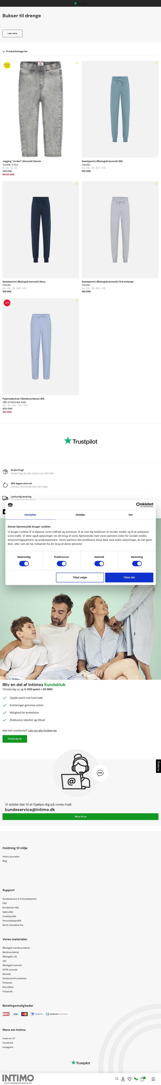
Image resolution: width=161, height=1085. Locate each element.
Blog (5, 860)
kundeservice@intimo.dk (30, 809)
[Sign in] (123, 1079)
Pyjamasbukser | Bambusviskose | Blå (23, 398)
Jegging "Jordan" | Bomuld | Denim (22, 161)
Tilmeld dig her (15, 738)
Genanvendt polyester (15, 978)
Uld (4, 960)
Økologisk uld (10, 956)
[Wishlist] (130, 1079)
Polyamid (7, 991)
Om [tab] (131, 514)
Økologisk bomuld (12, 965)
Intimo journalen (11, 856)
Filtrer (158, 766)
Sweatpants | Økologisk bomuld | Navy (24, 281)
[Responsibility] (136, 1079)
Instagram (8, 1047)
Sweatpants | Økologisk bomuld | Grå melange (107, 281)
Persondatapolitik (12, 920)
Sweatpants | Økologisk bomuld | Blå (102, 161)
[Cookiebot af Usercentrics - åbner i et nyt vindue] (138, 505)
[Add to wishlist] (77, 63)
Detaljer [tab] (80, 514)
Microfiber (8, 987)
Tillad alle (129, 577)
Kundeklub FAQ (11, 907)
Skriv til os (80, 816)
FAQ (5, 903)
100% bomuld (10, 969)
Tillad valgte (80, 577)
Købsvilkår (8, 911)
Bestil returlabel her (13, 925)
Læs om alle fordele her (42, 730)
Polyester (7, 982)
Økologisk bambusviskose (16, 947)
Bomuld (7, 973)
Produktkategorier (15, 51)
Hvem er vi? (9, 1038)
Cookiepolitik (9, 916)
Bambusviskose (11, 952)
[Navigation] (153, 1079)
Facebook (8, 1042)
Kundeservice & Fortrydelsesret (19, 898)
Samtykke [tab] (30, 514)
